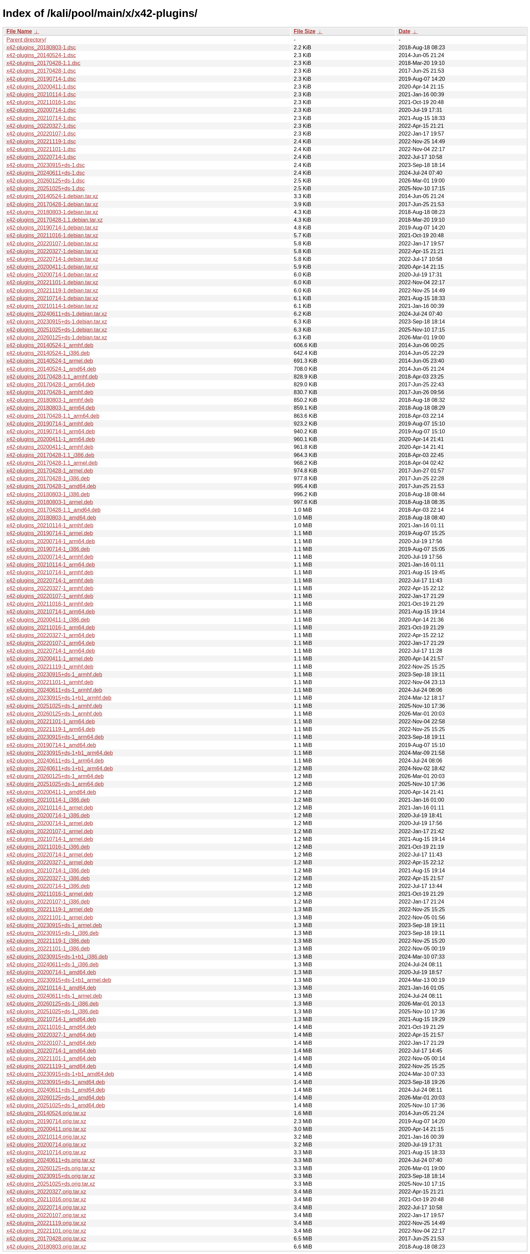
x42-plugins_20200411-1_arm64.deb (50, 439)
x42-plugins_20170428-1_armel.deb (49, 471)
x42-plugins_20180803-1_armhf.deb (49, 400)
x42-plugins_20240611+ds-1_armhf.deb (54, 690)
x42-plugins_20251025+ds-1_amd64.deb (55, 1105)
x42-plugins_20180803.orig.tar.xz (46, 1247)
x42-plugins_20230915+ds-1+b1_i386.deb (57, 957)
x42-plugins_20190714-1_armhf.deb (49, 424)
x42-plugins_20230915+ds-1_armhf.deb (54, 674)
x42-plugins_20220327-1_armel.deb (49, 862)
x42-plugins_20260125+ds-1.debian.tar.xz (56, 337)
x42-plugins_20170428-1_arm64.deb (50, 384)
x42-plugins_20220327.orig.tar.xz (46, 1192)
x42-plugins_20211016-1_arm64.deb (50, 627)
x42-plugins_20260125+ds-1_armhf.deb (54, 714)
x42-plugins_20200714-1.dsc (41, 110)
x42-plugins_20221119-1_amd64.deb (51, 1066)
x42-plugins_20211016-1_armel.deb (49, 894)
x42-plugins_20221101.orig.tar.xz (46, 1231)
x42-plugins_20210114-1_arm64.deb (50, 565)
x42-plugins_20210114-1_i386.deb (48, 800)
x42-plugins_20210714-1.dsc (41, 118)
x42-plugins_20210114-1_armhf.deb (49, 525)
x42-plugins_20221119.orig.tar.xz (46, 1223)
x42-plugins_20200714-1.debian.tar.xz (52, 275)
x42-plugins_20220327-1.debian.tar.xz (52, 251)
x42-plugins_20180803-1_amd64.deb (51, 518)
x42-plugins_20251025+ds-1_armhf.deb (54, 706)
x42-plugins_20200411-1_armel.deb (49, 658)
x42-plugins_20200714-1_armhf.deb (49, 557)
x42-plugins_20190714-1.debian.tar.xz (52, 228)
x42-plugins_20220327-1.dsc (41, 126)
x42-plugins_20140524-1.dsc (41, 55)
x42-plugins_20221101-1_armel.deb (49, 917)
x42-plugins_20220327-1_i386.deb (48, 878)
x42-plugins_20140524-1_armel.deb (49, 361)
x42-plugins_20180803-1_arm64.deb (50, 408)
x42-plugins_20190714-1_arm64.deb (50, 431)
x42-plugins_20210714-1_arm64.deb (50, 611)
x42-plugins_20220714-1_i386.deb (48, 886)
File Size (304, 31)
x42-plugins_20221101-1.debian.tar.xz (52, 282)
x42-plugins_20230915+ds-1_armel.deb (54, 925)
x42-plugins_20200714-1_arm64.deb (50, 541)
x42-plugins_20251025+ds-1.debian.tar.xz (56, 330)
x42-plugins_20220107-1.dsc (41, 134)
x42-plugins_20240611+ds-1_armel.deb (54, 996)
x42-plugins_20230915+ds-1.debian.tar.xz (56, 321)
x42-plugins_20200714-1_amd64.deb (51, 972)
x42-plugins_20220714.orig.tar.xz (46, 1207)
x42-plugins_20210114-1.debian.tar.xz (52, 306)
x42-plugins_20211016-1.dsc (41, 102)
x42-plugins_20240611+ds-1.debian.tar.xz (56, 314)
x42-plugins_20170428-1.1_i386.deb (50, 455)
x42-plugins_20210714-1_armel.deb (49, 839)
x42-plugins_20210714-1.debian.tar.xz (52, 298)
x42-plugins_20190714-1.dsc (41, 79)
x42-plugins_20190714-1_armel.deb (49, 533)
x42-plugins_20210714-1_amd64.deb (51, 1019)
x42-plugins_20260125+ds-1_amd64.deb (55, 1098)
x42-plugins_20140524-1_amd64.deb (51, 369)
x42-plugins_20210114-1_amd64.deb (51, 988)
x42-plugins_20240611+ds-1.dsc (45, 173)
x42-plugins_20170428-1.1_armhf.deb (52, 377)
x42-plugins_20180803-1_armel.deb (49, 502)
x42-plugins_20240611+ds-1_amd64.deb (55, 1090)
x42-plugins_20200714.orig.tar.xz (46, 1145)
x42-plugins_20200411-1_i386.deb (48, 620)
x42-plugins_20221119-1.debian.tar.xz (52, 290)
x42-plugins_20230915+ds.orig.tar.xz (50, 1176)
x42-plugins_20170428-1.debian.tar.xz (52, 204)
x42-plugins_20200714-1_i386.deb (48, 815)
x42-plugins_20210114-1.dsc (41, 94)
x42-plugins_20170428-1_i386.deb (48, 478)
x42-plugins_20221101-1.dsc (41, 149)
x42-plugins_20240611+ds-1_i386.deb (52, 964)
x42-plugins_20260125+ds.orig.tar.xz (50, 1168)
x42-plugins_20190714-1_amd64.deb (51, 745)
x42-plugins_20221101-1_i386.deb (48, 948)
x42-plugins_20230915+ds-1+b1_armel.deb (58, 980)
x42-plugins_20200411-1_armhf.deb (49, 447)
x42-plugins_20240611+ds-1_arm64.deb (55, 761)
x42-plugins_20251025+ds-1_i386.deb (52, 1011)
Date (404, 31)
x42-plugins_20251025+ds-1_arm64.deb (55, 784)
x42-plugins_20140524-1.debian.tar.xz (52, 196)
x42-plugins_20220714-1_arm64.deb (50, 651)
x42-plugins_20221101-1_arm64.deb (50, 721)
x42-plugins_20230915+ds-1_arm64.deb (55, 737)
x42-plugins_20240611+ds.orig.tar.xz (50, 1160)
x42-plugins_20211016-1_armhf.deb (49, 604)
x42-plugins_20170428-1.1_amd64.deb (53, 510)
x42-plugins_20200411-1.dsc (41, 87)
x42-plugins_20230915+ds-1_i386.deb (52, 933)
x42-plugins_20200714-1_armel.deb (49, 823)
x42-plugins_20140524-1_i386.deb (48, 353)
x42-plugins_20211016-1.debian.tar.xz (52, 235)
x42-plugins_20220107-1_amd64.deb (51, 1043)
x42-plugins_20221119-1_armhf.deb (49, 667)
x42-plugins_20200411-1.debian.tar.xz (52, 267)
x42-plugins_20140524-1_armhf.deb (49, 345)
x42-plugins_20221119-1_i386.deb (48, 941)
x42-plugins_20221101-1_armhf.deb (49, 682)
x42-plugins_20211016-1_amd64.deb (51, 1027)
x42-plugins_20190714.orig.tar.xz (46, 1121)
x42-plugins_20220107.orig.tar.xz (46, 1215)
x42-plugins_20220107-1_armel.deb (49, 831)
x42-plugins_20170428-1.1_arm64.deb (52, 416)
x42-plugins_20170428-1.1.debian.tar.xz (54, 220)
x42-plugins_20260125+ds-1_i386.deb (52, 1004)
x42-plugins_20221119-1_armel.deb (49, 909)
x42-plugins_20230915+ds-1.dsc (45, 165)
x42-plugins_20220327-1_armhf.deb (49, 588)
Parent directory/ (26, 40)
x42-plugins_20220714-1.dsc (41, 157)
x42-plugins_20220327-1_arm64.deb (50, 635)
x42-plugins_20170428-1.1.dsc (43, 63)
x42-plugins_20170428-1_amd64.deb (51, 486)
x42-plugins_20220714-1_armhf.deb (49, 580)
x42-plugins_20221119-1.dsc (41, 141)
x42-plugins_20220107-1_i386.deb (48, 902)
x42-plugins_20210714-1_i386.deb (48, 870)
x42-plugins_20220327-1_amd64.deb (51, 1035)
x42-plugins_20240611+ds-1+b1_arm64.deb (59, 768)
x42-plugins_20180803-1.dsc (41, 47)
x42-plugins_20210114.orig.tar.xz (46, 1137)
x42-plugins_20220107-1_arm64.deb (50, 643)
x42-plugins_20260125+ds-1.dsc (45, 181)
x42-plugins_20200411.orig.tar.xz (46, 1129)
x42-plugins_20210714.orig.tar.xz (46, 1152)
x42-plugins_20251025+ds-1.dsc (45, 188)
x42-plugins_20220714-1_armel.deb (49, 855)
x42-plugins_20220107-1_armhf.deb (49, 596)
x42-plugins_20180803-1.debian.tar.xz (52, 212)
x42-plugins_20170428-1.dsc (41, 71)
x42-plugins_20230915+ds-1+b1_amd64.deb (60, 1074)
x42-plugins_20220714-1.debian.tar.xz (52, 259)
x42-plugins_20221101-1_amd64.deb (51, 1058)
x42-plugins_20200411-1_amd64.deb (51, 792)
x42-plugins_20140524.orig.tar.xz (46, 1113)
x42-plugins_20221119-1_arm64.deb (50, 729)
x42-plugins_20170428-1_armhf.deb (49, 392)
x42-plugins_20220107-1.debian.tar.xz (52, 243)
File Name (19, 31)
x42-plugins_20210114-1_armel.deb (49, 808)
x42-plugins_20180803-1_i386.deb (48, 494)
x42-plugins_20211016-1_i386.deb (48, 847)
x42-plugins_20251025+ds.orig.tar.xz (50, 1184)
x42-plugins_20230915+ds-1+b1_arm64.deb (59, 753)
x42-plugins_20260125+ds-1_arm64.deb (55, 776)
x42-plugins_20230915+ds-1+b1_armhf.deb (58, 698)
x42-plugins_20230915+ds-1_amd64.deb (55, 1082)
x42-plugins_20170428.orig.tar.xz (46, 1238)
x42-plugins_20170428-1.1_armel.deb (52, 463)
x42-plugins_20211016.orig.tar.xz (46, 1199)
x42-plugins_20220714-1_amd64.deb (51, 1051)
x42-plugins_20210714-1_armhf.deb (49, 572)
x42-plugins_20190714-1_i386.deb (48, 549)
